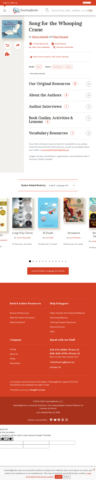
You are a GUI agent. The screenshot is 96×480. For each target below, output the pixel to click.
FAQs (52, 331)
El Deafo (48, 233)
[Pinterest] (58, 420)
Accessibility (41, 420)
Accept (58, 477)
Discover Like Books (63, 47)
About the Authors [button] (60, 95)
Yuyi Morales (75, 237)
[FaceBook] (51, 420)
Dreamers (74, 233)
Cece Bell (49, 237)
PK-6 (39, 67)
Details (37, 73)
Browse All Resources (19, 313)
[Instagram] (66, 420)
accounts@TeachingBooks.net (55, 150)
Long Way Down (22, 233)
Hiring (12, 358)
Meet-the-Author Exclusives (22, 317)
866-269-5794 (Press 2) (65, 353)
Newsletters (15, 363)
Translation (27, 390)
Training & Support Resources (63, 322)
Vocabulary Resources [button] (60, 133)
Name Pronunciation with (48, 56)
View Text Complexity (39, 47)
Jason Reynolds (24, 237)
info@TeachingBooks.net (62, 362)
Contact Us (55, 367)
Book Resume (58, 44)
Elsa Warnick (61, 36)
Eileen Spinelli (40, 36)
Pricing (13, 349)
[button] (4, 10)
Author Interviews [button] (60, 107)
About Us (14, 354)
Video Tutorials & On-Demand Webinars (67, 313)
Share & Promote (57, 327)
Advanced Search (17, 322)
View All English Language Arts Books (48, 271)
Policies (31, 420)
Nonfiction (57, 67)
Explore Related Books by (33, 185)
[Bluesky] (55, 420)
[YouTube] (62, 420)
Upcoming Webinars (59, 317)
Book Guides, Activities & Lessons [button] (60, 120)
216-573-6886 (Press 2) (64, 349)
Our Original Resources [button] (60, 84)
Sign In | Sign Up (10, 2)
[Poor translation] (9, 439)
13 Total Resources (38, 44)
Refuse (66, 477)
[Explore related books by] (60, 185)
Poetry (68, 67)
